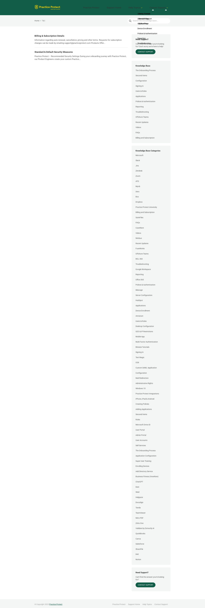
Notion (138, 558)
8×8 (137, 552)
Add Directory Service (144, 469)
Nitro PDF (139, 516)
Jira (137, 164)
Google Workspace (143, 267)
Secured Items (141, 74)
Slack (138, 159)
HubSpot (139, 298)
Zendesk (139, 169)
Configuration (141, 79)
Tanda (138, 506)
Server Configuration (144, 293)
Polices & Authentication (145, 100)
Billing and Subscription (145, 136)
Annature (139, 314)
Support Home (126, 6)
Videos (138, 125)
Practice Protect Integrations (147, 392)
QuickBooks (140, 532)
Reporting (140, 105)
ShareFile (139, 547)
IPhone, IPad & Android (145, 397)
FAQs (138, 131)
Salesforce (140, 542)
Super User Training (143, 459)
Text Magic (140, 355)
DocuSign (139, 501)
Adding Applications (144, 407)
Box (137, 195)
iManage (139, 288)
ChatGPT (139, 480)
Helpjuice (139, 495)
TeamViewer (141, 511)
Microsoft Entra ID (143, 423)
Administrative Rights (144, 381)
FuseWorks (140, 247)
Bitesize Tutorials (142, 345)
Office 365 (140, 278)
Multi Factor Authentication (147, 340)
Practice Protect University (146, 205)
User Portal (140, 428)
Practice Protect (108, 6)
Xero (137, 190)
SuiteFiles (139, 215)
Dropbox (139, 200)
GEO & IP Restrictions (144, 329)
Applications (141, 94)
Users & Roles (141, 89)
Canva (138, 537)
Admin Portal (141, 433)
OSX (137, 361)
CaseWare (140, 226)
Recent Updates (142, 120)
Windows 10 (141, 387)
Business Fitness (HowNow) (147, 475)
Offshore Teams (142, 115)
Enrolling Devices (142, 464)
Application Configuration (146, 454)
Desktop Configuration (145, 324)
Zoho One (139, 521)
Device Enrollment (143, 309)
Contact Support (160, 6)
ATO (137, 179)
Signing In (140, 84)
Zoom (138, 174)
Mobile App (140, 335)
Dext (137, 485)
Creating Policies (142, 402)
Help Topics (142, 6)
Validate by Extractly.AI (145, 526)
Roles (138, 418)
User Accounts (141, 438)
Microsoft (139, 153)
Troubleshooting (142, 110)
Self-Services (141, 444)
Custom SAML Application (146, 366)
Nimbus (139, 236)
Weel (137, 490)
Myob (138, 184)
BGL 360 (139, 257)
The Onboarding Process (146, 68)
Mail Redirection (142, 376)
